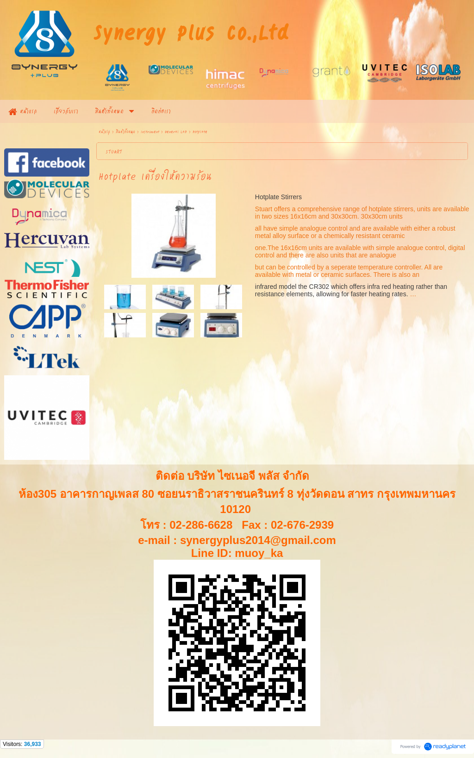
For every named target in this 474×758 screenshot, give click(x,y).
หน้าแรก (104, 131)
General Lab (176, 131)
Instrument (150, 131)
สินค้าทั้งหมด (125, 131)
